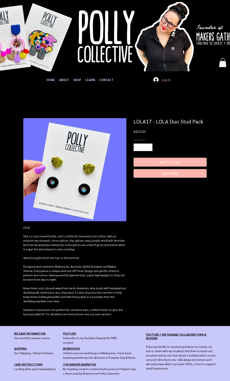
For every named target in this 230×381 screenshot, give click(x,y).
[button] (222, 62)
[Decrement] (136, 147)
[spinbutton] (143, 147)
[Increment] (149, 147)
